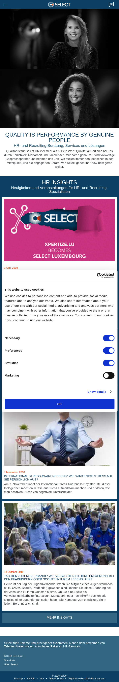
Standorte (9, 660)
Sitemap (18, 678)
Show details (97, 391)
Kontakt (31, 678)
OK (59, 404)
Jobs (41, 678)
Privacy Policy (56, 678)
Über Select (11, 664)
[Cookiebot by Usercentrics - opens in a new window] (96, 275)
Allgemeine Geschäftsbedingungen (86, 678)
